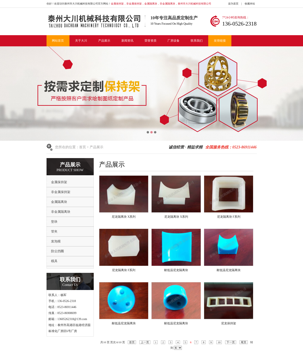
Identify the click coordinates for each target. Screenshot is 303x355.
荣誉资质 (151, 40)
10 (219, 342)
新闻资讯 (127, 40)
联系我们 (197, 40)
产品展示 (104, 40)
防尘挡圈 (57, 251)
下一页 (230, 342)
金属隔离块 (59, 202)
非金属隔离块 (60, 211)
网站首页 (58, 40)
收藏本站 (250, 3)
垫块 (54, 221)
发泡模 (56, 241)
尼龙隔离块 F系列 (228, 216)
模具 (54, 261)
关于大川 (81, 40)
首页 (82, 147)
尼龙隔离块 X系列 (124, 216)
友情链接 (220, 40)
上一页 (145, 342)
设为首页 (233, 3)
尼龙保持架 (228, 323)
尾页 (243, 342)
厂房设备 (173, 40)
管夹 (54, 231)
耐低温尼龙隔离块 (176, 270)
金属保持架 (59, 182)
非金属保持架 (60, 192)
